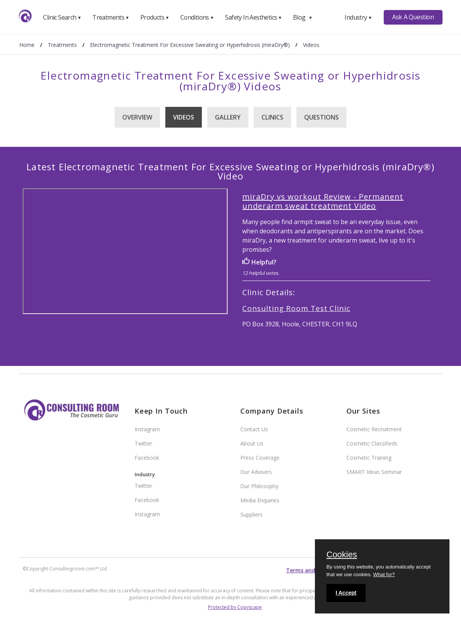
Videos (183, 117)
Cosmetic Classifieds (372, 443)
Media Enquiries (260, 500)
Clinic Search (62, 17)
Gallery (228, 117)
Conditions (197, 17)
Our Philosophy (259, 486)
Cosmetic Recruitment (374, 429)
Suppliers (251, 514)
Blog (302, 17)
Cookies (341, 555)
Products (154, 17)
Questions (321, 117)
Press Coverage (260, 457)
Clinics (272, 117)
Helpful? (259, 262)
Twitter (143, 443)
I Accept (346, 593)
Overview (137, 117)
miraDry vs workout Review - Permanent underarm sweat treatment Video (322, 201)
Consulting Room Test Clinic (296, 308)
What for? (383, 574)
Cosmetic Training (368, 457)
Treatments (110, 17)
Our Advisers (256, 471)
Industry (358, 17)
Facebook (147, 457)
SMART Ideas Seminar (374, 471)
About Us (251, 443)
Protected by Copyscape (235, 607)
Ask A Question (413, 17)
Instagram (147, 429)
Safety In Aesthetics (253, 17)
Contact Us (254, 429)
